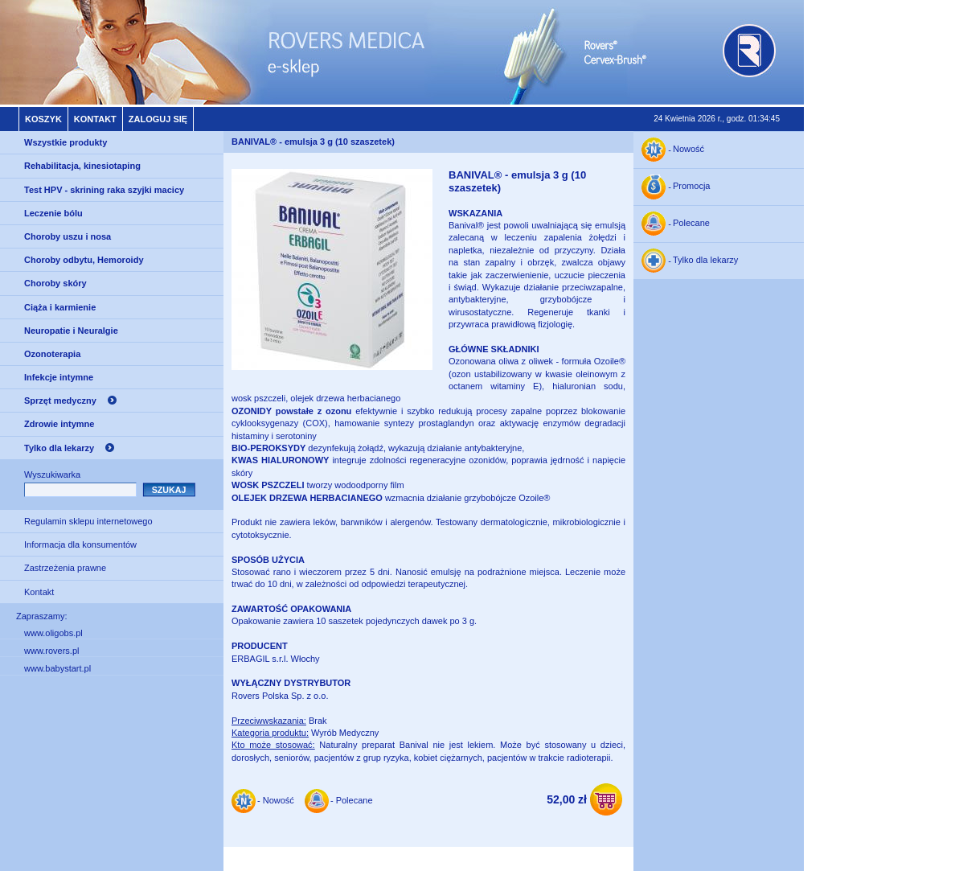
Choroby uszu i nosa (67, 236)
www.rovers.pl (51, 650)
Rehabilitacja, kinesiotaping (82, 166)
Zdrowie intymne (59, 424)
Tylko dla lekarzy (59, 448)
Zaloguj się (158, 119)
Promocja (691, 186)
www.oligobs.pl (53, 633)
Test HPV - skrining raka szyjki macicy (104, 190)
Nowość (688, 149)
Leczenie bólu (53, 213)
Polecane (691, 223)
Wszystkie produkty (65, 142)
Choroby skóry (55, 283)
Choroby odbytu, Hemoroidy (84, 260)
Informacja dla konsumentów (80, 544)
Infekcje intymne (58, 377)
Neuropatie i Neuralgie (71, 330)
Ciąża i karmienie (60, 307)
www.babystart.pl (57, 668)
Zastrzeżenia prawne (65, 568)
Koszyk (43, 119)
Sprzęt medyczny (60, 400)
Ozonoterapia (52, 354)
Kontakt (95, 119)
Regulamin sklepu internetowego (88, 521)
